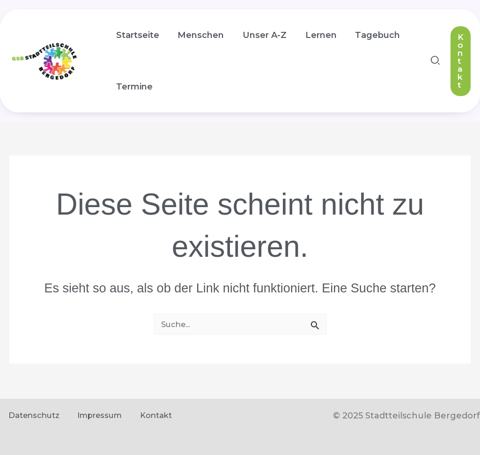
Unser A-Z (260, 35)
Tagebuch (369, 35)
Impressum (91, 415)
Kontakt (143, 415)
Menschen (198, 35)
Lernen (315, 35)
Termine (133, 87)
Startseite (136, 35)
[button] (436, 62)
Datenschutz (29, 415)
